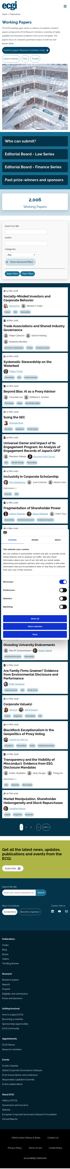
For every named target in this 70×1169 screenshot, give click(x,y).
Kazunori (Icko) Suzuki (44, 456)
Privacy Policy (15, 1148)
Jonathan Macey (17, 809)
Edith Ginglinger (17, 684)
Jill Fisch (13, 710)
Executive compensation (14, 348)
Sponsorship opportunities (15, 1024)
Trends (35, 58)
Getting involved (10, 1009)
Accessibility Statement (35, 1159)
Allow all (35, 618)
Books (5, 955)
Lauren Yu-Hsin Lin (18, 740)
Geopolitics (9, 746)
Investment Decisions (26, 520)
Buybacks (29, 815)
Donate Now (10, 912)
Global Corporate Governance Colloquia (22, 1071)
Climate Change (17, 463)
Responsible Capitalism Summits (18, 1080)
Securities (8, 429)
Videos (5, 959)
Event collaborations (12, 1085)
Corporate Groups (42, 348)
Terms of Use (35, 1148)
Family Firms (32, 691)
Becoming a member (12, 1020)
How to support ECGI (12, 1015)
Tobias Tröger (16, 371)
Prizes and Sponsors (12, 999)
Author (8, 237)
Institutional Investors (45, 520)
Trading (29, 348)
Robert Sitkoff (45, 651)
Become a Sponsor (30, 912)
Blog (4, 950)
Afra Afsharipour (17, 482)
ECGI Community (10, 1029)
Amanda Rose (16, 423)
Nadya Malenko (40, 514)
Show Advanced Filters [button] (21, 262)
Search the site (9, 887)
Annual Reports (9, 1119)
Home (4, 14)
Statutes (6, 1110)
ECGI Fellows (8, 1045)
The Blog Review (10, 964)
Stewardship (25, 312)
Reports (6, 985)
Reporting (15, 785)
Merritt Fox (14, 306)
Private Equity (33, 429)
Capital (7, 815)
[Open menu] (65, 6)
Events (5, 1060)
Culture (7, 312)
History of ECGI (9, 1101)
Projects (6, 989)
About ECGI (8, 1095)
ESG (15, 312)
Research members (12, 1050)
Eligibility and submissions (15, 994)
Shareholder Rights (33, 404)
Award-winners (11, 58)
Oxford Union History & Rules (26, 1138)
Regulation (20, 429)
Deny (35, 634)
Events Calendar (10, 1066)
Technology (9, 404)
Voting (19, 404)
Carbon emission (31, 378)
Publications (15, 14)
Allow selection (35, 626)
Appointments (9, 1039)
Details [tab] (35, 540)
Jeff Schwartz (31, 710)
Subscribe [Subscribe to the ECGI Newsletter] (13, 868)
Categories (10, 249)
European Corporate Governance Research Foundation (29, 1115)
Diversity (8, 494)
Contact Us (52, 1138)
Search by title (12, 226)
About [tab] (58, 540)
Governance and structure (15, 1106)
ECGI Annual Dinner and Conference (20, 1075)
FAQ (25, 58)
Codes (5, 945)
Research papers (10, 980)
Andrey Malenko (17, 514)
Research (7, 974)
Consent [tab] (12, 540)
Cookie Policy (55, 1148)
